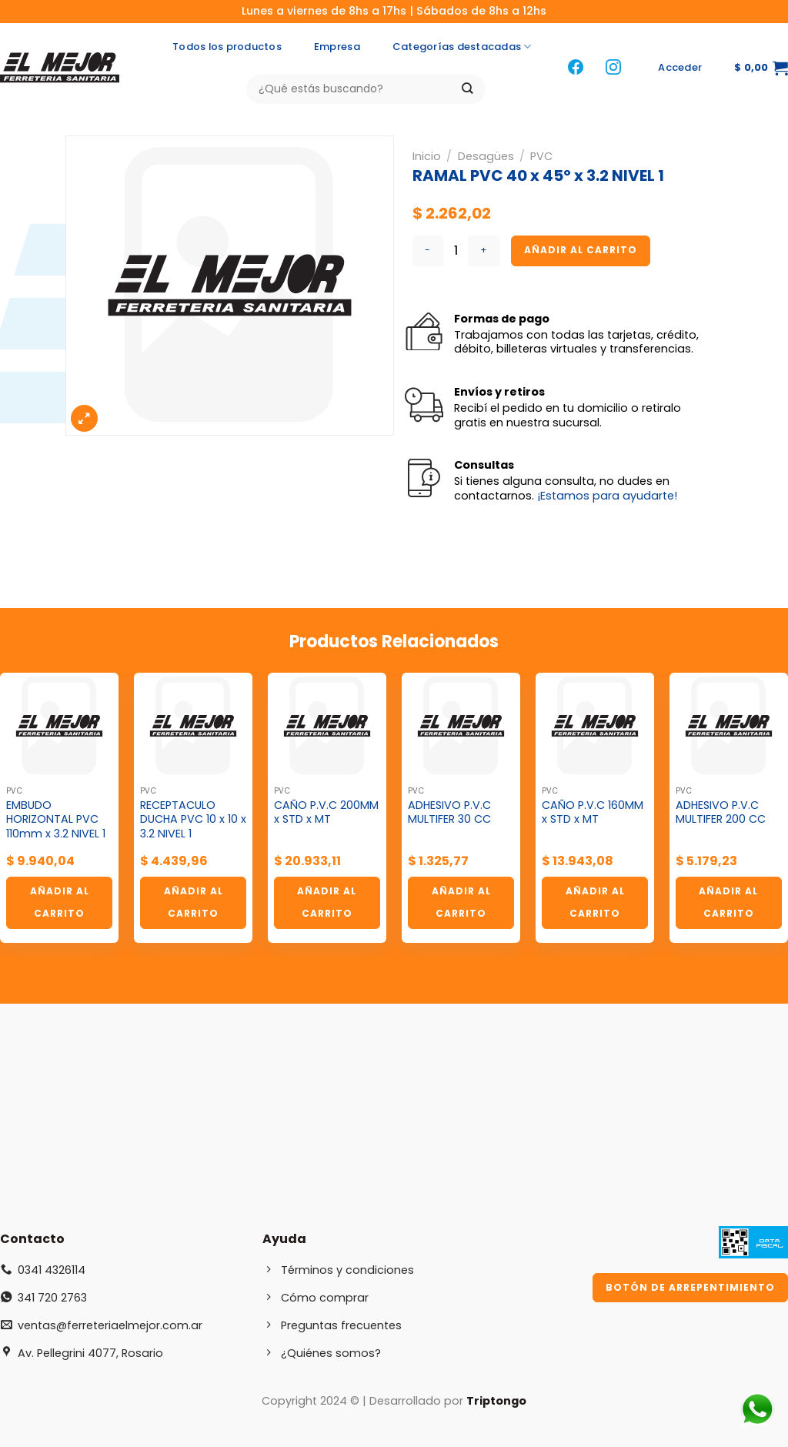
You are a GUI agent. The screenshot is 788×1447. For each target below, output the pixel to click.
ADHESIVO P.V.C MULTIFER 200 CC (721, 812)
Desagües (486, 156)
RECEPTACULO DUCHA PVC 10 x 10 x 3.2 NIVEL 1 (193, 819)
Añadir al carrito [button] (59, 902)
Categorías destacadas (462, 47)
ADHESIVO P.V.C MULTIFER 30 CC (449, 812)
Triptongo (496, 1401)
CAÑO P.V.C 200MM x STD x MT (326, 812)
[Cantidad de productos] (455, 251)
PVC (541, 156)
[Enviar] (467, 89)
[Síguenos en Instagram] (613, 68)
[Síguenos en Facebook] (575, 68)
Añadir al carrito (580, 249)
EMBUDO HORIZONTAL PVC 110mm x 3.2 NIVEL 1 (55, 819)
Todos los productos (227, 46)
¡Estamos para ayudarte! (607, 495)
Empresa (337, 46)
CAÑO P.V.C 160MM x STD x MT (592, 812)
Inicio (426, 156)
